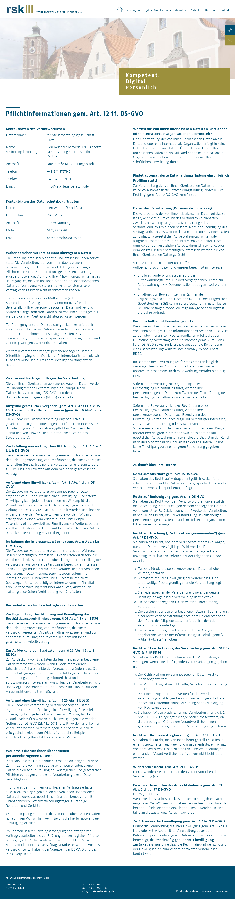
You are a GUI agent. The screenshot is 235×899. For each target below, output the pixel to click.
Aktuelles (196, 10)
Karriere (210, 10)
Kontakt (224, 10)
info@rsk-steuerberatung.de (97, 891)
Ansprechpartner (177, 10)
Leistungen (133, 10)
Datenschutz (222, 891)
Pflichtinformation (187, 891)
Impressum (206, 891)
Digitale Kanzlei (153, 10)
